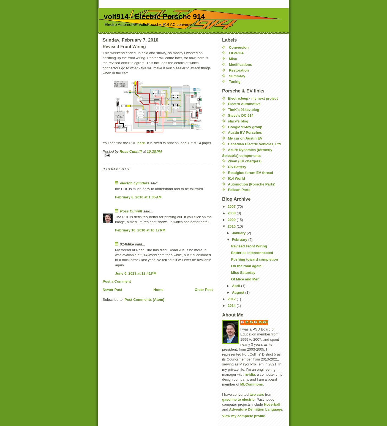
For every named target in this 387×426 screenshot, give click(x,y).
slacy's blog (238, 121)
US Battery (237, 167)
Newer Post (112, 290)
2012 (232, 299)
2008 (232, 213)
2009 (232, 220)
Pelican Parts (239, 190)
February (240, 239)
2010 (232, 226)
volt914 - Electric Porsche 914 (154, 16)
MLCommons (251, 384)
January (239, 233)
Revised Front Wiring (249, 246)
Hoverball (272, 404)
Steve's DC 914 (241, 115)
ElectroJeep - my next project (253, 98)
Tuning (235, 82)
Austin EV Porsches (245, 132)
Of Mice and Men (245, 279)
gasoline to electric (238, 399)
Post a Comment (117, 281)
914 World (236, 178)
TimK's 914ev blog (243, 110)
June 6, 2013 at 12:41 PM (136, 273)
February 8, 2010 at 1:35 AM (138, 197)
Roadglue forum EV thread (250, 173)
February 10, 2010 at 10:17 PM (140, 230)
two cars (257, 394)
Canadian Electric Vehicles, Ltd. (255, 144)
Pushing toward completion (254, 259)
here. (141, 143)
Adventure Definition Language (255, 409)
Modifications (240, 64)
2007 (232, 206)
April (236, 286)
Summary (237, 76)
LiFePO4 (236, 53)
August (238, 292)
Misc (233, 59)
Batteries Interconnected (252, 253)
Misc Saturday (243, 273)
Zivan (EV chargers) (244, 161)
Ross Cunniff (131, 211)
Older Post (204, 290)
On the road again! (247, 266)
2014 (232, 306)
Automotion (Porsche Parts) (252, 184)
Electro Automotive (244, 104)
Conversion (239, 47)
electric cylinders (134, 183)
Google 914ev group (245, 127)
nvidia (250, 374)
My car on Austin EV (245, 138)
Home (158, 290)
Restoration (239, 70)
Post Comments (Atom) (144, 299)
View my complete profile (243, 416)
